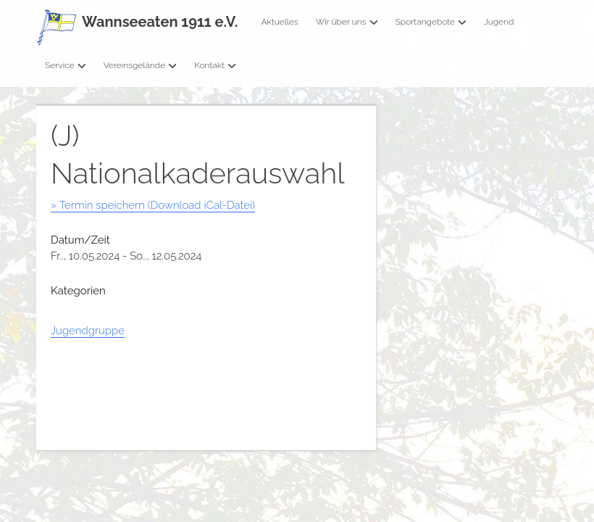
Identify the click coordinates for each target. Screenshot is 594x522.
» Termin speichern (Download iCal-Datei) (153, 205)
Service (65, 65)
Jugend (499, 22)
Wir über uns (347, 22)
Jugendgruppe (88, 330)
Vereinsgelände (140, 65)
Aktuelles (279, 22)
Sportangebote (431, 22)
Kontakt (215, 65)
